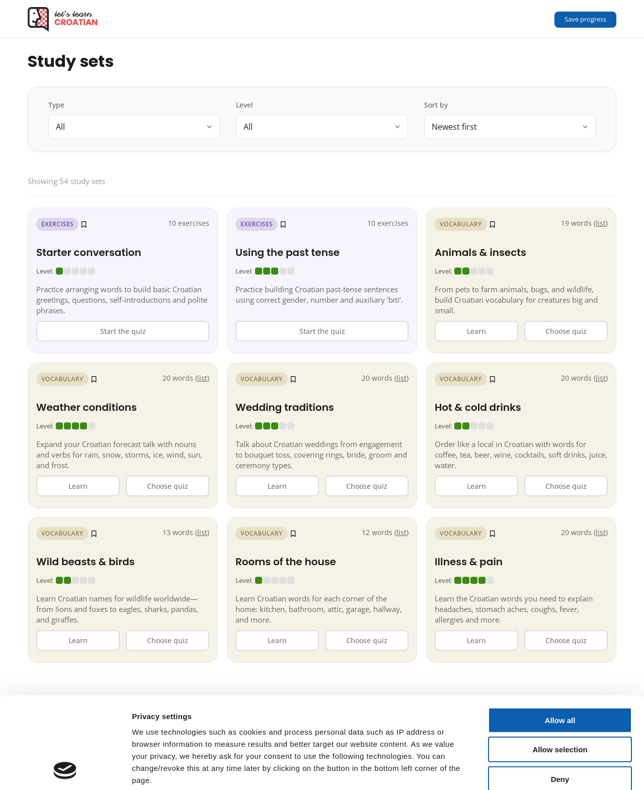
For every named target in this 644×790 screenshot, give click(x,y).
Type (56, 105)
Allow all (560, 635)
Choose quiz (167, 485)
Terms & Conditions (224, 734)
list (202, 378)
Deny (560, 693)
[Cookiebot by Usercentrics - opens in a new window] (65, 770)
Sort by (436, 105)
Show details (528, 770)
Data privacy (156, 734)
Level (244, 105)
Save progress (585, 19)
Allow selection (559, 664)
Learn (78, 485)
